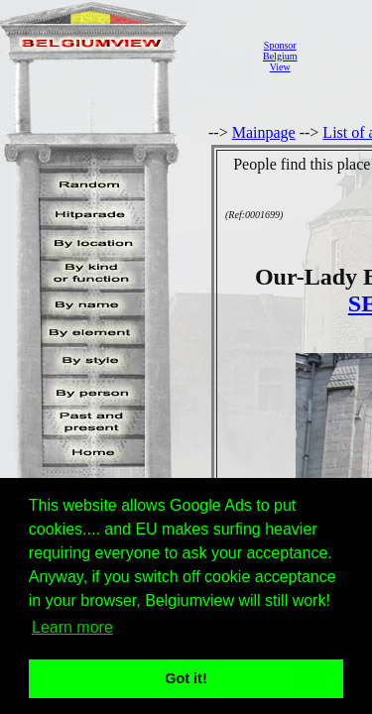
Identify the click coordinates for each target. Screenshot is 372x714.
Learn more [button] (72, 627)
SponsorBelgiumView (280, 56)
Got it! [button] (185, 678)
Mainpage (264, 132)
